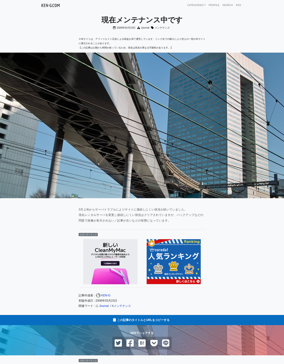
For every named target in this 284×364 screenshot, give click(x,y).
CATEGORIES (195, 5)
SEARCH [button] (227, 5)
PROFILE (214, 5)
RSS (238, 5)
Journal (145, 27)
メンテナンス (162, 27)
